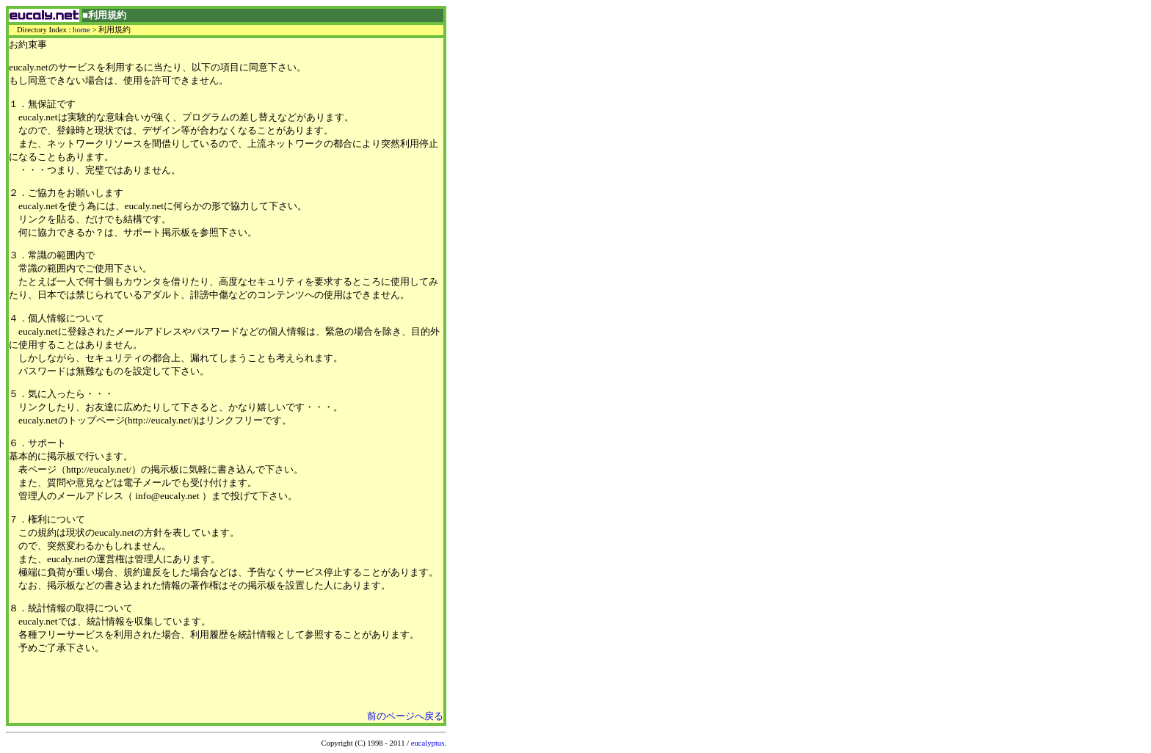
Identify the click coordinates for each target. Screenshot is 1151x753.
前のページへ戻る (405, 715)
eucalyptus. (428, 743)
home (81, 30)
